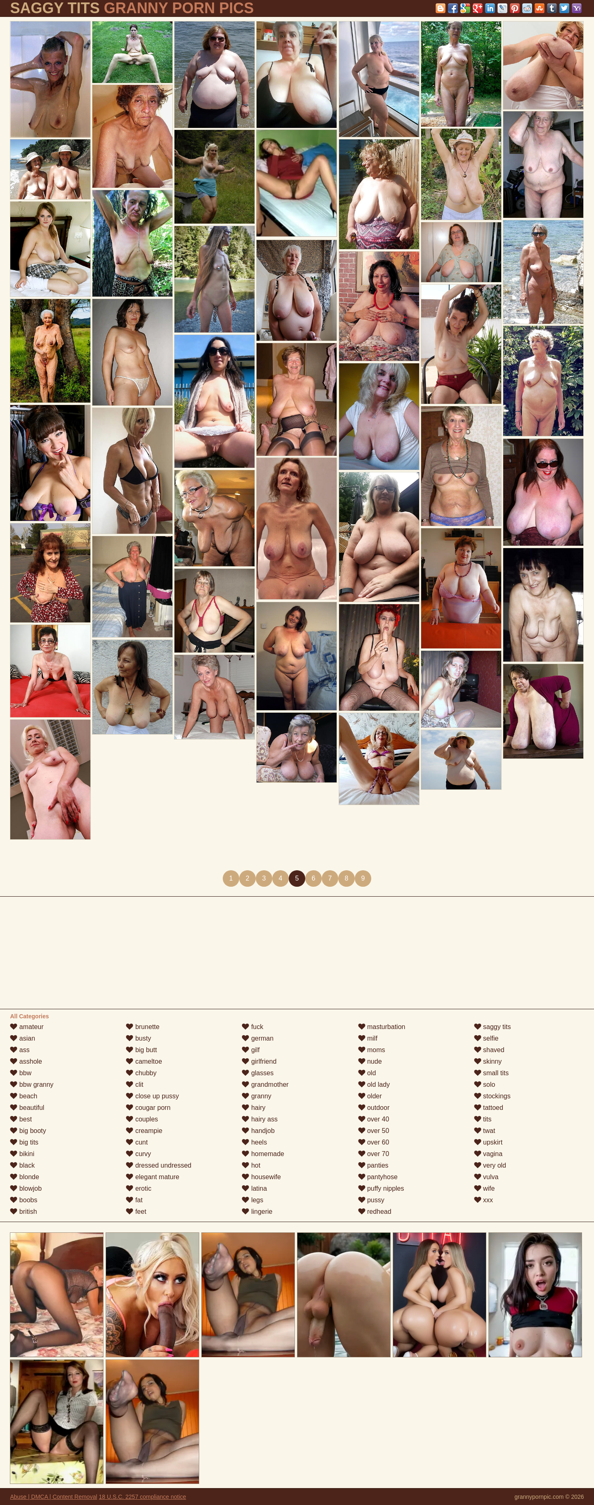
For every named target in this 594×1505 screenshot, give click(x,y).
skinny (488, 1061)
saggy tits (492, 1026)
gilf (250, 1049)
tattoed (488, 1107)
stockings (492, 1096)
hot (251, 1165)
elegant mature (152, 1176)
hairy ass (259, 1119)
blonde (24, 1176)
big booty (28, 1130)
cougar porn (148, 1107)
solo (484, 1084)
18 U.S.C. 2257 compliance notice (142, 1496)
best (21, 1119)
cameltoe (144, 1061)
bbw (20, 1072)
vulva (486, 1176)
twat (484, 1130)
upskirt (488, 1142)
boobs (23, 1200)
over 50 (373, 1130)
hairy (253, 1107)
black (22, 1165)
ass (19, 1049)
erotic (138, 1188)
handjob (258, 1130)
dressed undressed (158, 1165)
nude (370, 1061)
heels (254, 1142)
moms (371, 1049)
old (367, 1072)
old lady (374, 1084)
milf (367, 1038)
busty (138, 1038)
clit (134, 1084)
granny (256, 1096)
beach (23, 1096)
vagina (488, 1153)
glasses (257, 1072)
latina (254, 1188)
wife (484, 1188)
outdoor (374, 1107)
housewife (261, 1176)
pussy (371, 1200)
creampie (144, 1130)
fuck (252, 1026)
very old (490, 1165)
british (23, 1211)
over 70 (373, 1153)
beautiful (27, 1107)
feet (136, 1211)
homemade (263, 1153)
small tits (491, 1072)
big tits (24, 1142)
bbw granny (31, 1084)
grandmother (265, 1084)
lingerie (257, 1211)
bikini (22, 1153)
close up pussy (152, 1096)
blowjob (26, 1188)
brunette (142, 1026)
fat (134, 1200)
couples (142, 1119)
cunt (137, 1142)
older (370, 1096)
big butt (141, 1049)
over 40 (373, 1119)
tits (483, 1119)
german (257, 1038)
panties (373, 1165)
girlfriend (259, 1061)
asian (22, 1038)
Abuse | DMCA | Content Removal (53, 1496)
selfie (486, 1038)
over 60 (373, 1142)
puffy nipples (381, 1188)
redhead (374, 1211)
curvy (138, 1153)
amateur (26, 1026)
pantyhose (378, 1176)
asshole (26, 1061)
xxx (483, 1200)
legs (252, 1200)
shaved (489, 1049)
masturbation (381, 1026)
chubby (141, 1072)
